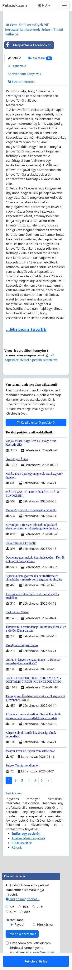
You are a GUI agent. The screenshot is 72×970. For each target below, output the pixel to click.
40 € (13, 923)
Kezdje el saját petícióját (36, 434)
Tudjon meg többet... (23, 910)
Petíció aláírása (36, 377)
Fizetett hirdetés (21, 82)
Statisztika (17, 66)
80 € (27, 923)
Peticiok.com (14, 5)
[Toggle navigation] (64, 5)
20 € (40, 918)
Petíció (14, 58)
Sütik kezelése (22, 854)
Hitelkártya (45, 936)
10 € (25, 918)
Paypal (19, 936)
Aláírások (40, 58)
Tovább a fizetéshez (22, 945)
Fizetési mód (15, 931)
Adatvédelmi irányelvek (24, 74)
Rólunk (17, 858)
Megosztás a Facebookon (28, 45)
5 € (12, 918)
